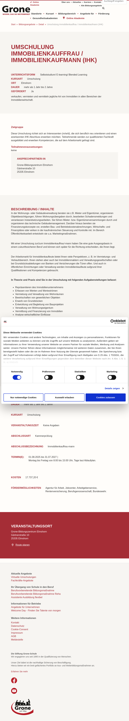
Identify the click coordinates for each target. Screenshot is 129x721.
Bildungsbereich (67, 13)
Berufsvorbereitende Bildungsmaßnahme (32, 590)
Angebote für (87, 13)
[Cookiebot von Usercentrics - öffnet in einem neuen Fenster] (113, 321)
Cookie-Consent (19, 629)
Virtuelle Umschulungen (23, 577)
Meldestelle (17, 639)
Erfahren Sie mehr (19, 671)
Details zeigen (112, 388)
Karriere (87, 2)
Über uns (65, 2)
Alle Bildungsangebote (91, 5)
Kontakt (97, 2)
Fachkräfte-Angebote (22, 580)
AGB (13, 636)
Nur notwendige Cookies (23, 397)
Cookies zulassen (105, 397)
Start (13, 24)
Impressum (17, 633)
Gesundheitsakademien (45, 18)
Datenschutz (17, 626)
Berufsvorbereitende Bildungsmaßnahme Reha (36, 594)
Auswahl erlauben (64, 397)
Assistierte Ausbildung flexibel (26, 597)
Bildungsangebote (27, 24)
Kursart (50, 13)
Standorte (36, 13)
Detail (41, 24)
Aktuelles (77, 2)
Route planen (23, 545)
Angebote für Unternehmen (25, 607)
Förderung (103, 13)
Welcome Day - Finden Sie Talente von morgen (36, 610)
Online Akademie (75, 18)
